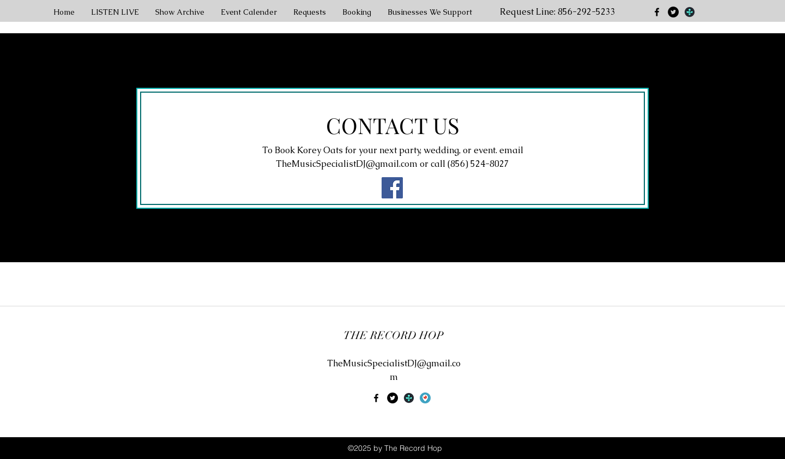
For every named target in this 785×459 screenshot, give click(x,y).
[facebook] (656, 12)
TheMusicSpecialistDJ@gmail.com (347, 164)
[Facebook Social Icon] (392, 187)
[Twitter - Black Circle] (673, 12)
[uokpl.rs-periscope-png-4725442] (425, 397)
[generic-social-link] (689, 12)
